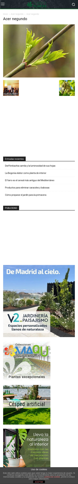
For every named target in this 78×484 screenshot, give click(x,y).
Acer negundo (17, 14)
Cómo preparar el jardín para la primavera (25, 195)
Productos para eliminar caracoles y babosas (27, 187)
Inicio (5, 14)
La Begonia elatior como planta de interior (25, 173)
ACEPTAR (39, 482)
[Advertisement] (26, 126)
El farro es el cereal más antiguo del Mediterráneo (29, 180)
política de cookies (52, 477)
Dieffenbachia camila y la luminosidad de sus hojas (30, 166)
